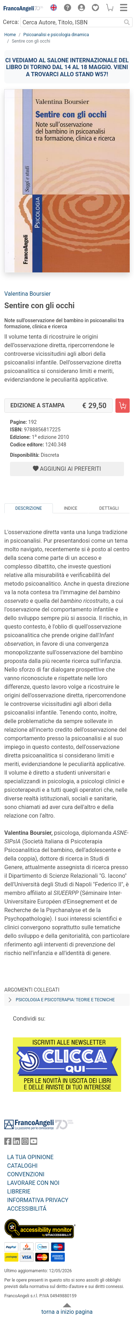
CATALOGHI (22, 1165)
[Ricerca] (127, 22)
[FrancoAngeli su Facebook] (7, 1142)
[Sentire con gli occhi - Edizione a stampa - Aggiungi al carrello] (122, 405)
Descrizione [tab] (28, 508)
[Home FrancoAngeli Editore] (24, 8)
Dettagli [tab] (109, 508)
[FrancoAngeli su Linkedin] (16, 1142)
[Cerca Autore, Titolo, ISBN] (70, 22)
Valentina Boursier (27, 293)
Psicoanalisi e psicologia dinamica (56, 34)
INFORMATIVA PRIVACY (37, 1200)
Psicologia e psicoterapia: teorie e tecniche (65, 999)
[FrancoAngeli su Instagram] (25, 1142)
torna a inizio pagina (67, 1311)
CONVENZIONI (25, 1174)
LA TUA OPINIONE (30, 1157)
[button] (51, 8)
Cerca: (11, 22)
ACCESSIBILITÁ (26, 1208)
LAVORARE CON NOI (33, 1183)
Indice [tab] (71, 508)
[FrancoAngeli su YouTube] (33, 1142)
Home (10, 34)
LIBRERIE (18, 1191)
